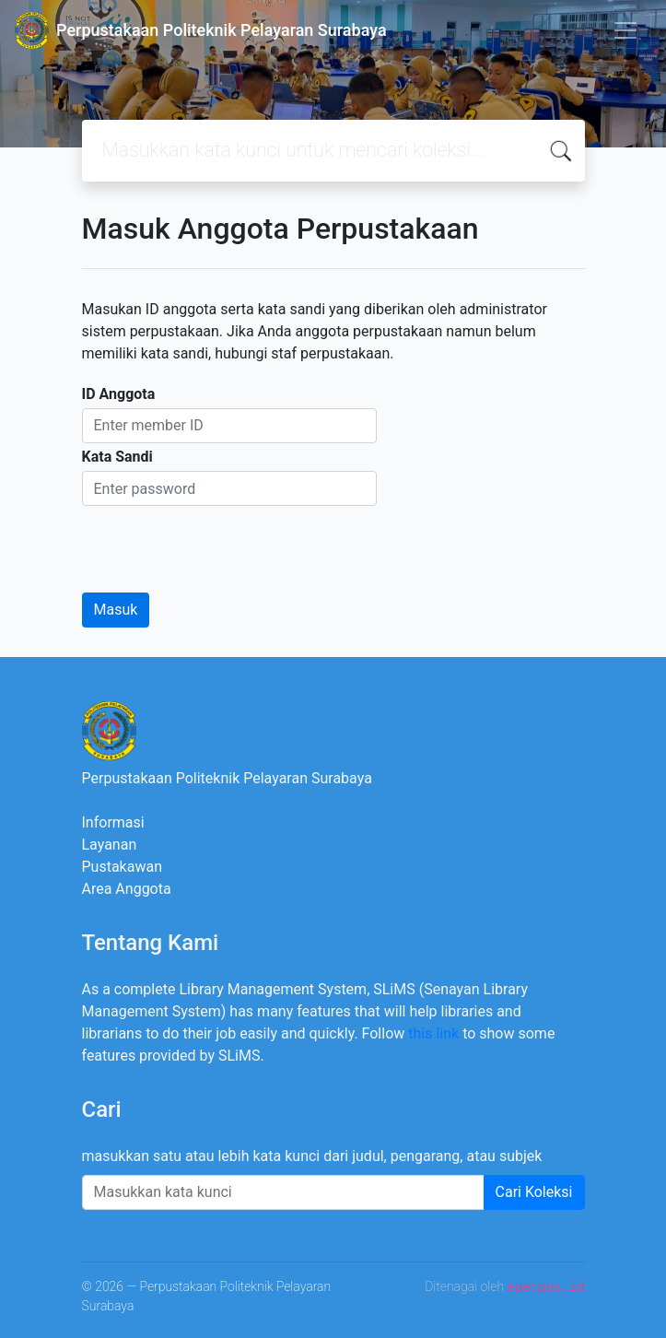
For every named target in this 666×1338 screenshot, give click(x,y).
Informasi (113, 822)
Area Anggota (126, 889)
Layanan (109, 844)
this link (433, 1033)
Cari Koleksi (534, 1192)
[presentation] (222, 542)
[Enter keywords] (283, 1192)
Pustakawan (122, 866)
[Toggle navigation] (625, 30)
